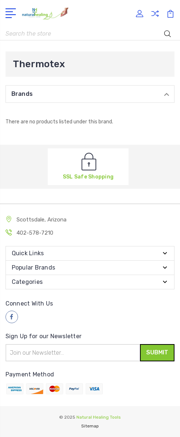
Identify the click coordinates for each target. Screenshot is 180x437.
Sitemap (90, 426)
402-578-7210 (35, 233)
